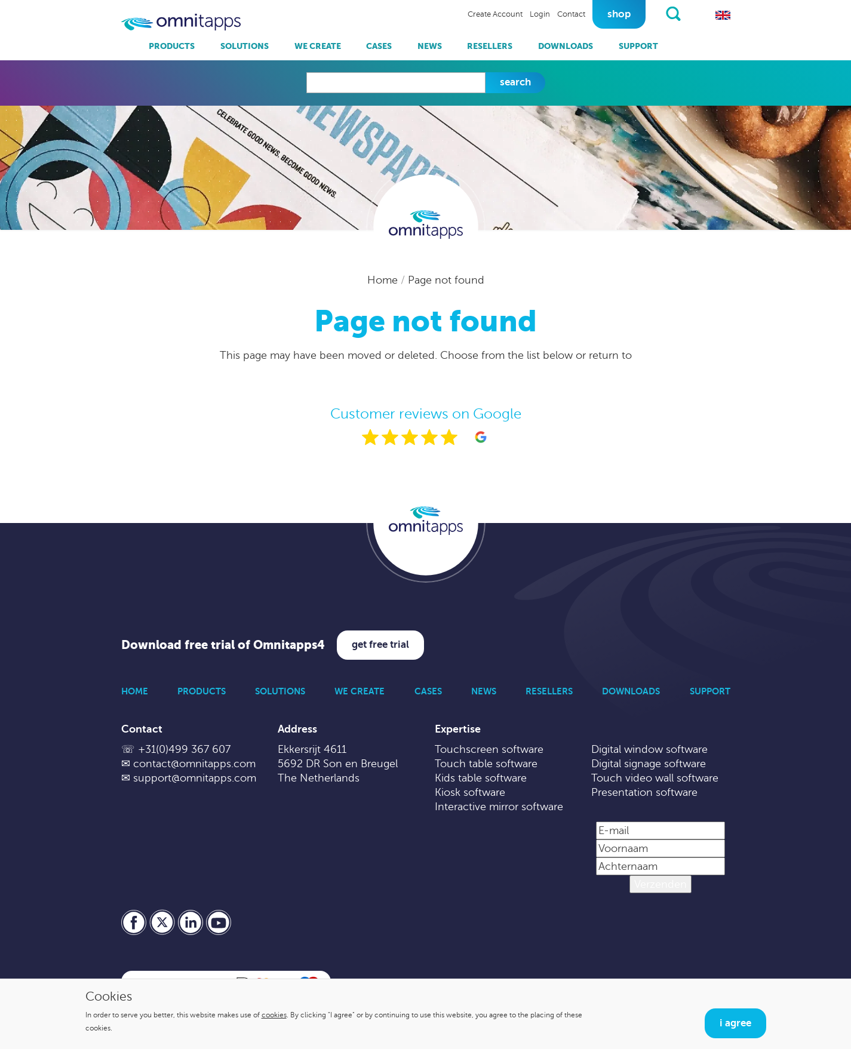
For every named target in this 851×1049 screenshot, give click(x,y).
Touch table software (486, 764)
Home (384, 280)
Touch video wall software (654, 778)
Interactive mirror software (499, 807)
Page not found (446, 280)
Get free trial (380, 644)
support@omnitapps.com (194, 778)
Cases (379, 46)
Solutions (244, 46)
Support (638, 46)
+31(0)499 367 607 (184, 749)
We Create (317, 46)
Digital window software (649, 749)
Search (515, 82)
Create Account (495, 14)
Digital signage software (648, 764)
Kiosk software (470, 792)
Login (540, 14)
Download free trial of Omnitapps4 (223, 645)
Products (172, 46)
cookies (274, 1015)
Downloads (565, 46)
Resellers (489, 46)
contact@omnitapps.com (194, 764)
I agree (735, 1023)
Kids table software (481, 778)
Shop (619, 14)
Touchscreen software (489, 749)
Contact (571, 14)
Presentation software (644, 792)
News (429, 46)
